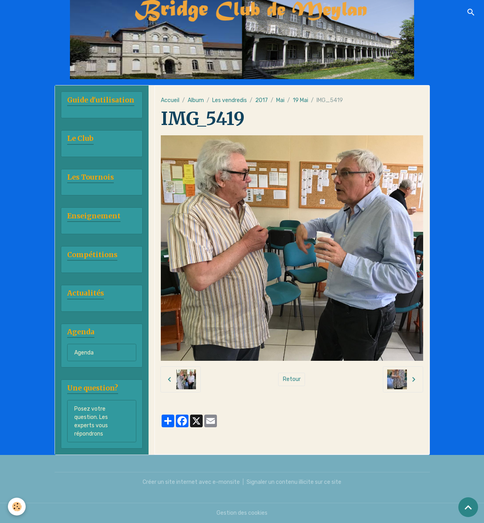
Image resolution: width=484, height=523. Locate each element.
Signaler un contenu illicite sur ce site (294, 482)
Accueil (170, 100)
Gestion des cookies (242, 513)
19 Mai (300, 100)
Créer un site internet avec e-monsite (191, 482)
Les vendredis (229, 100)
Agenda (84, 352)
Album (196, 100)
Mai (280, 100)
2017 (261, 100)
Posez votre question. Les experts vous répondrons (91, 421)
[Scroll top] (468, 507)
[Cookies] (17, 506)
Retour (292, 379)
